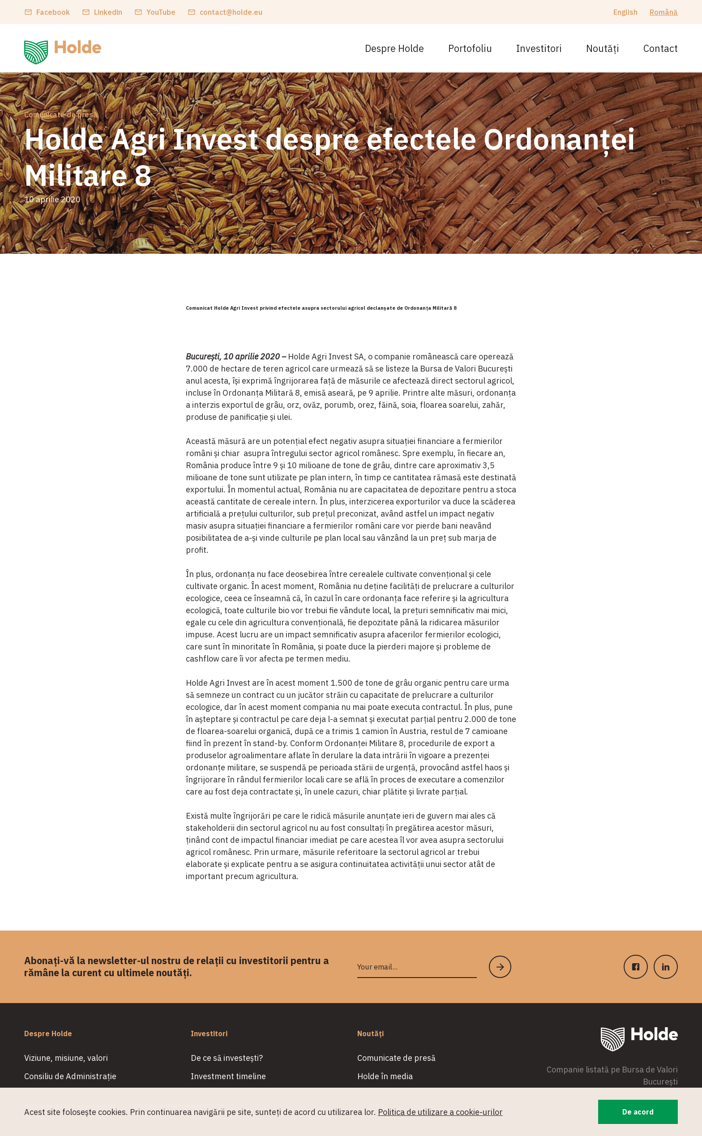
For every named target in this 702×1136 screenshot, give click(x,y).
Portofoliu (470, 48)
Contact (660, 48)
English (625, 12)
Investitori (539, 48)
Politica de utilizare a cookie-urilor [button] (440, 1112)
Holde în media (385, 1076)
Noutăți (602, 48)
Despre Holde (394, 48)
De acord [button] (638, 1111)
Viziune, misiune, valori (66, 1058)
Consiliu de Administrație (70, 1076)
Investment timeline (228, 1076)
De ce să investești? (227, 1058)
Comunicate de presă (61, 114)
